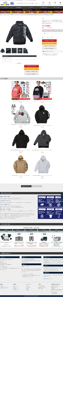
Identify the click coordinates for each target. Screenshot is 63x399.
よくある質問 (57, 7)
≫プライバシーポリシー (3, 288)
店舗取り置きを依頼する (49, 43)
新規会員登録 (49, 3)
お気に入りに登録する (49, 48)
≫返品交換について (15, 288)
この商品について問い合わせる (31, 71)
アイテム (7, 7)
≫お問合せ (27, 288)
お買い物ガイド (43, 3)
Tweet (43, 18)
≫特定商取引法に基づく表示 (4, 287)
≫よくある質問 (28, 287)
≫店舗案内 (27, 289)
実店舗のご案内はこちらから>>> (48, 278)
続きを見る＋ (19, 63)
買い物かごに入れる (49, 40)
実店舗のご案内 (44, 7)
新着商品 (19, 7)
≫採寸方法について (15, 289)
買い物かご (60, 3)
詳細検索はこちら (37, 3)
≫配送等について (15, 287)
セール (31, 7)
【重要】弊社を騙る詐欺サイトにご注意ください (31, 9)
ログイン (55, 3)
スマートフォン (26, 186)
